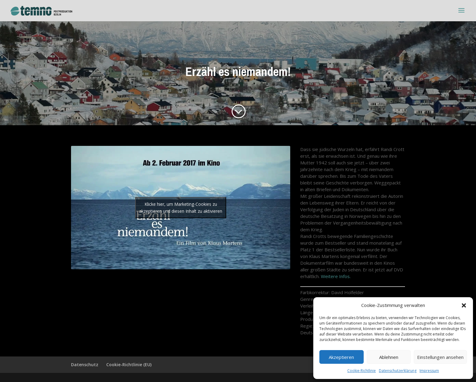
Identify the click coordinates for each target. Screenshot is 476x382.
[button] (464, 305)
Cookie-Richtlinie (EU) (128, 364)
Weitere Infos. (336, 276)
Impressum (429, 370)
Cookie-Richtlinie (361, 370)
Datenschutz (84, 364)
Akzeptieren (341, 357)
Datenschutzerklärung (397, 370)
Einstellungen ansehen (440, 357)
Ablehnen (388, 357)
